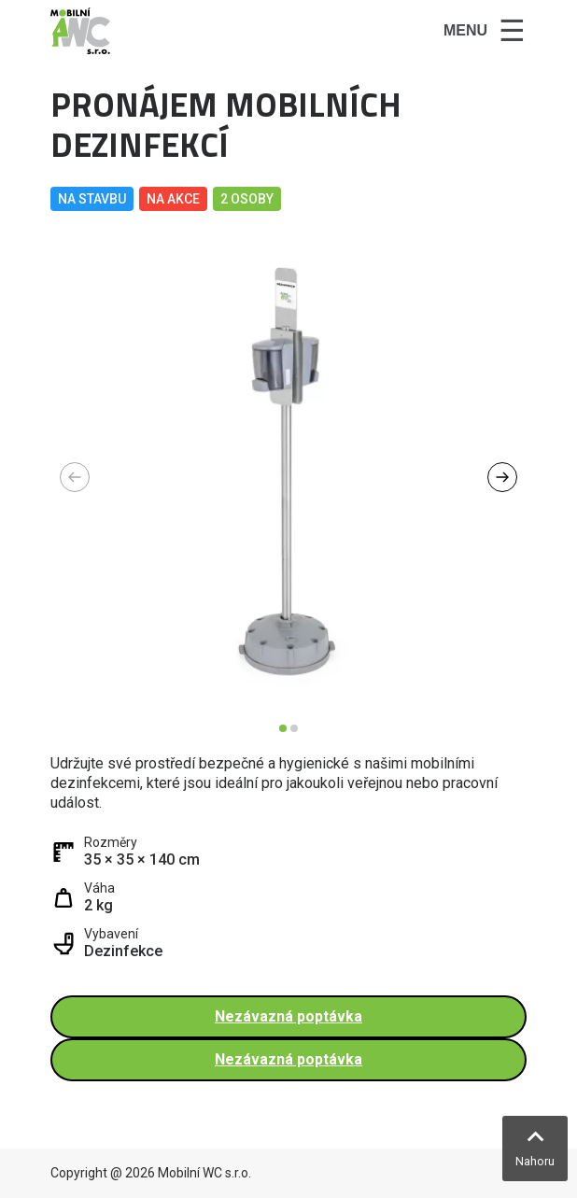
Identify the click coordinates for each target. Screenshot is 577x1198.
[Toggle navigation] (485, 30)
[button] (502, 477)
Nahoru (535, 1161)
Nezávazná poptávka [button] (288, 1016)
